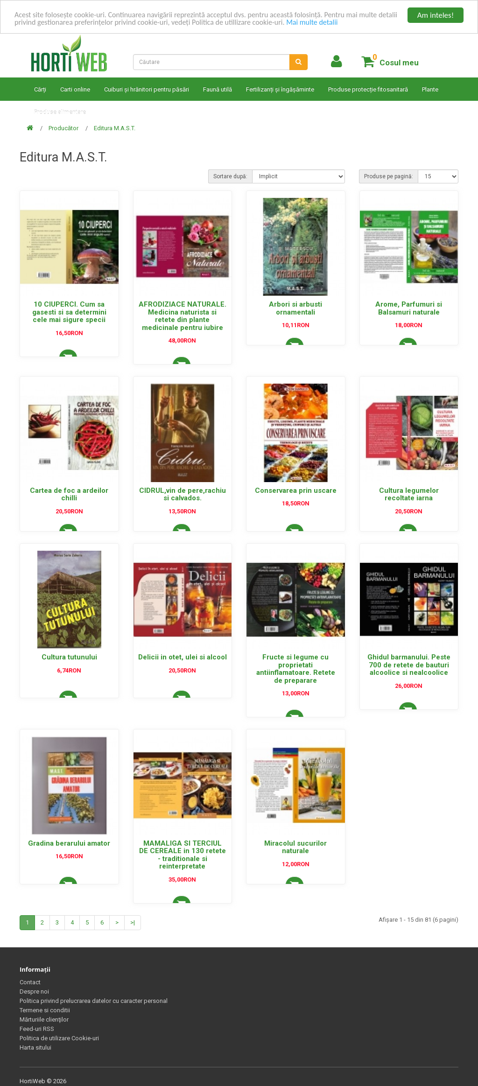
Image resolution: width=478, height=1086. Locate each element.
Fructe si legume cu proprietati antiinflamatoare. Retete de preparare (295, 669)
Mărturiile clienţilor (44, 1019)
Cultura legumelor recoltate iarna (409, 494)
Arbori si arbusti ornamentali (295, 308)
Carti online (75, 89)
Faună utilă (217, 89)
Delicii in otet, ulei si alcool (182, 657)
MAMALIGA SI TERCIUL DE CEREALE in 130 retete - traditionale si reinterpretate (182, 855)
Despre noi (34, 991)
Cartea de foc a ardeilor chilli (69, 494)
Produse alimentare (60, 112)
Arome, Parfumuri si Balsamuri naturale (408, 308)
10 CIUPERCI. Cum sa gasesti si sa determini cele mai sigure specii (69, 312)
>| (132, 922)
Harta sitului (35, 1047)
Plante (430, 89)
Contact (30, 982)
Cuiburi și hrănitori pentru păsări (146, 89)
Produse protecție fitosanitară (368, 89)
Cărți (40, 89)
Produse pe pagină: (388, 176)
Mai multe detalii (352, 23)
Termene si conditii (45, 1010)
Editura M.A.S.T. (114, 128)
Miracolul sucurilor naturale (295, 847)
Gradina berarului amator (69, 843)
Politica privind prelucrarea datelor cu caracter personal (94, 1000)
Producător (63, 128)
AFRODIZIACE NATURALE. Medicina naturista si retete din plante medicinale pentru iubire (182, 316)
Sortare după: (230, 176)
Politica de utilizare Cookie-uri (59, 1038)
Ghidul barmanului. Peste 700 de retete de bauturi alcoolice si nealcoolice (408, 665)
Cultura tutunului (69, 657)
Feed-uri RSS (37, 1028)
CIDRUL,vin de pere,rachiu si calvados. (182, 494)
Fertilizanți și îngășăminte (280, 89)
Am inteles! (435, 15)
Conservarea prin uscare (296, 490)
